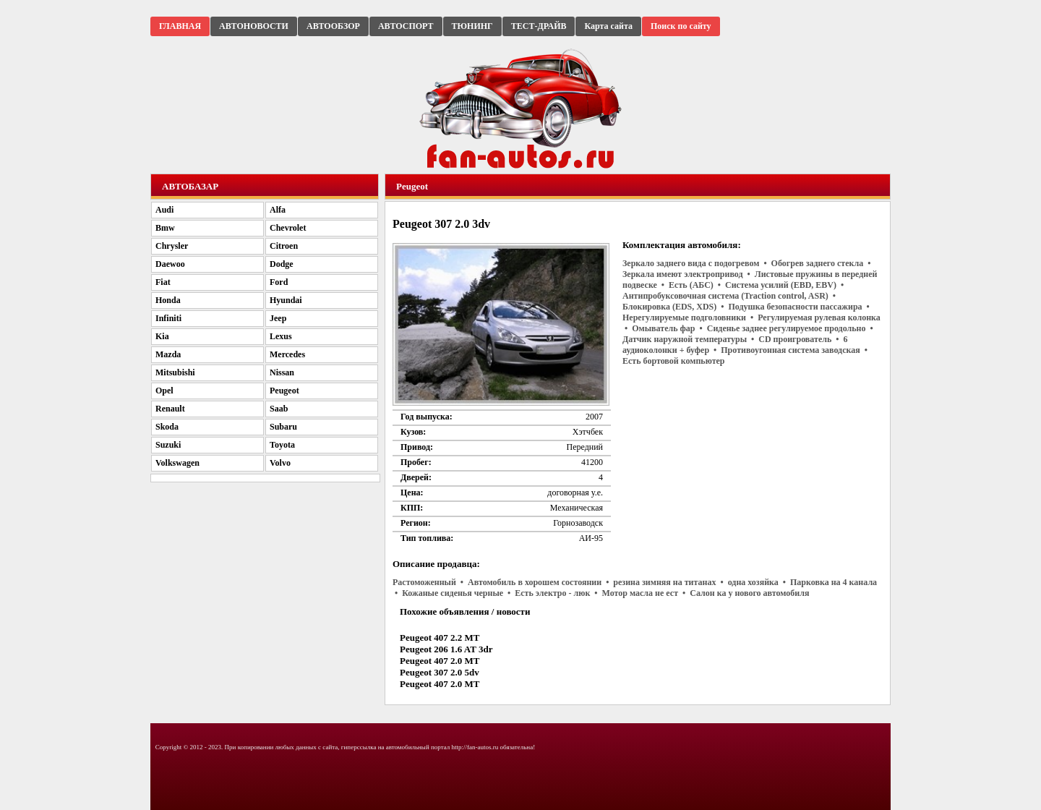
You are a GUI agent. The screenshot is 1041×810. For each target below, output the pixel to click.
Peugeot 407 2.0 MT (439, 660)
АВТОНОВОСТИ (253, 26)
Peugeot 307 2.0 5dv (439, 672)
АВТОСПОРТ (406, 26)
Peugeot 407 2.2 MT (439, 637)
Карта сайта (608, 26)
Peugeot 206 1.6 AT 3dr (446, 649)
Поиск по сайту (681, 26)
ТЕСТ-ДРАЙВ (539, 26)
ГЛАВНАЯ (180, 26)
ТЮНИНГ (472, 26)
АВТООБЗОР (333, 26)
